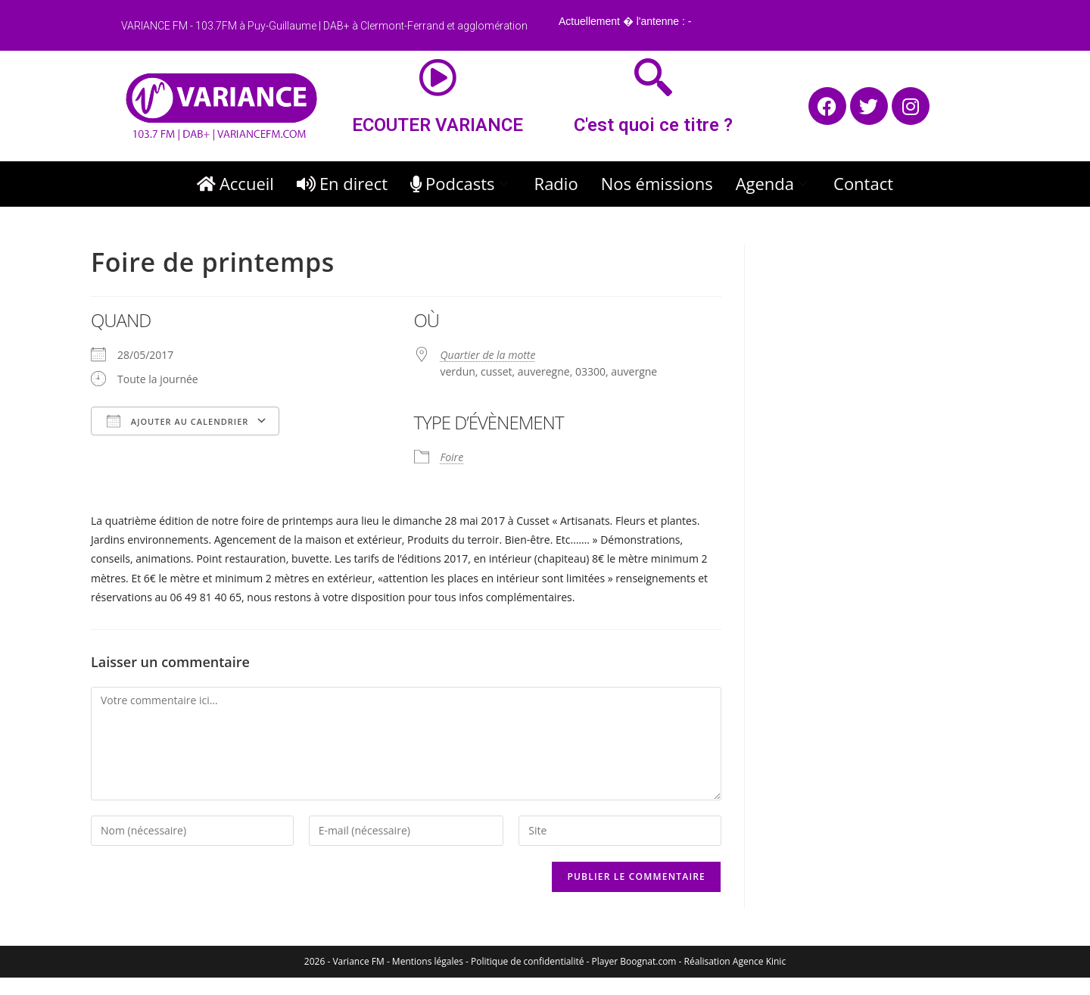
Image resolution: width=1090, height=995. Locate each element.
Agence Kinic (759, 961)
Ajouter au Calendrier (177, 421)
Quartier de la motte (488, 355)
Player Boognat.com (634, 961)
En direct (342, 183)
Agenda (773, 183)
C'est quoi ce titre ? (653, 125)
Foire (452, 457)
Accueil (235, 183)
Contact (863, 183)
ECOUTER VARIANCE (437, 125)
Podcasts (461, 183)
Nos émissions (657, 183)
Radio (556, 183)
